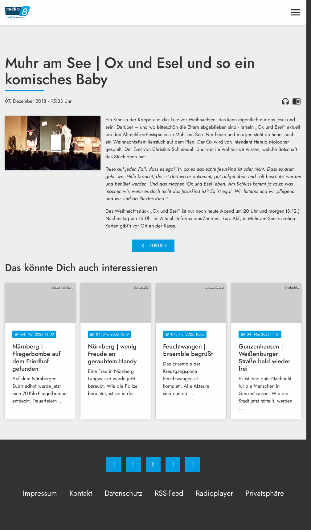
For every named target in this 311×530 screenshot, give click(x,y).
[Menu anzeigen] (295, 12)
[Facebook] (113, 464)
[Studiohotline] (173, 464)
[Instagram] (133, 464)
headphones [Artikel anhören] (285, 101)
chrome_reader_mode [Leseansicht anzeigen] (296, 101)
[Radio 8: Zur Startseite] (79, 12)
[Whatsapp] (153, 464)
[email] (192, 464)
